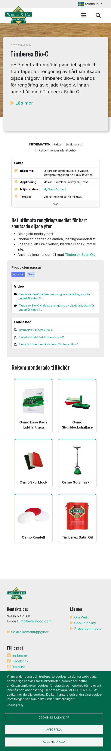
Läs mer (24, 103)
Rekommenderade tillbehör (58, 150)
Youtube (18, 667)
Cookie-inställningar (54, 717)
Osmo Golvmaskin (77, 482)
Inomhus (18, 274)
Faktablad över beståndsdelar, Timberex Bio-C (49, 344)
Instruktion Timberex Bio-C (36, 329)
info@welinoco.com (35, 621)
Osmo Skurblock (33, 482)
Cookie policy (85, 623)
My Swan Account (55, 189)
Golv (31, 274)
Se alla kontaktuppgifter (30, 632)
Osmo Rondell (33, 537)
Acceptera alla (54, 741)
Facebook (20, 661)
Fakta (57, 144)
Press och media (87, 628)
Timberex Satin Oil (79, 254)
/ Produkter (21, 45)
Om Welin (81, 617)
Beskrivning (74, 144)
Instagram (20, 655)
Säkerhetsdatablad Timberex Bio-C (41, 337)
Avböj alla (54, 729)
